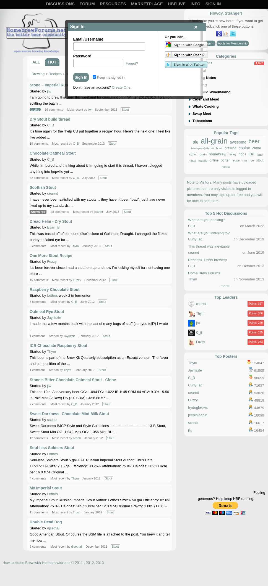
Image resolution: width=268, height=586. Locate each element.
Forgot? (132, 63)
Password (82, 56)
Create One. (121, 87)
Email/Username (88, 39)
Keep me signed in (109, 77)
